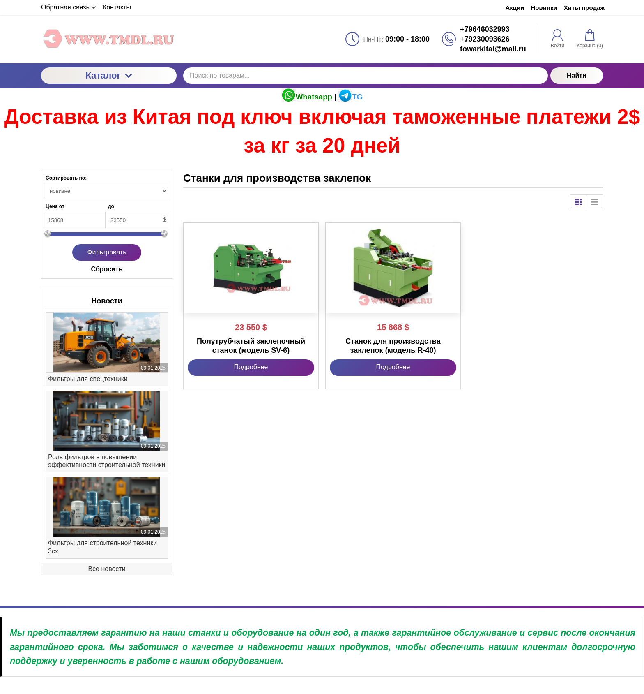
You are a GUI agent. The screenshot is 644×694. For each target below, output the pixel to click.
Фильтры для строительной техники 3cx (102, 546)
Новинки (544, 7)
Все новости (106, 568)
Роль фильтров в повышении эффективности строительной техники (107, 460)
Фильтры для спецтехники (88, 378)
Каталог (108, 75)
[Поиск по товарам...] (365, 75)
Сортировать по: (66, 178)
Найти (576, 75)
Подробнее (251, 366)
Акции (514, 7)
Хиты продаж (584, 7)
